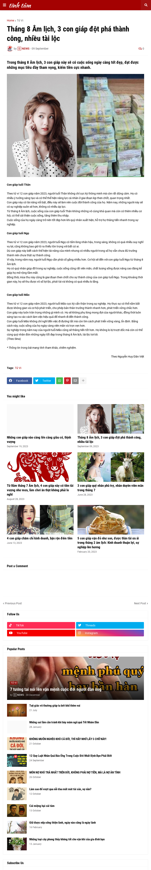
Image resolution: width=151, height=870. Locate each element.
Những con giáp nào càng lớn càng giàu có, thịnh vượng (39, 439)
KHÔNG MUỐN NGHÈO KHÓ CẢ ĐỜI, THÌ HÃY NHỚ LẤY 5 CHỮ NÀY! (67, 739)
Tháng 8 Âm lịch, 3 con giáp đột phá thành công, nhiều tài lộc (109, 439)
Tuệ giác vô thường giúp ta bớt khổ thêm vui (54, 705)
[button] (4, 5)
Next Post (140, 603)
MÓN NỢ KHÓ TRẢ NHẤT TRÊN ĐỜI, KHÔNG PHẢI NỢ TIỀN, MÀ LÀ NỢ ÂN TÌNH (74, 772)
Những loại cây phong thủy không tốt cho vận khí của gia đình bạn (67, 839)
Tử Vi (20, 20)
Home (10, 20)
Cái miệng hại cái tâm (41, 806)
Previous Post (13, 603)
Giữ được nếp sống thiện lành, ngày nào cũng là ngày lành (62, 822)
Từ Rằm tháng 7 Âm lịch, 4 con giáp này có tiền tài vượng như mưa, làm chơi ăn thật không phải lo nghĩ (40, 490)
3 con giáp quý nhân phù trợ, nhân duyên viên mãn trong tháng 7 (110, 488)
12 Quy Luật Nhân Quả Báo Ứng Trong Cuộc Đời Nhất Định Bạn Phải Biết (70, 756)
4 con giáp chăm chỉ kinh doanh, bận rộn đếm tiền (39, 538)
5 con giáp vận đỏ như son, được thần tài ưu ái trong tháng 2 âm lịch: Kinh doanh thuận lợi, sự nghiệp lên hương (108, 542)
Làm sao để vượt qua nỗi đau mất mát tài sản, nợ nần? (60, 789)
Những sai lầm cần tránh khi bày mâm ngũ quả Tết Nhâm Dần (64, 722)
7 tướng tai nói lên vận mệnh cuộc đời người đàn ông (55, 689)
